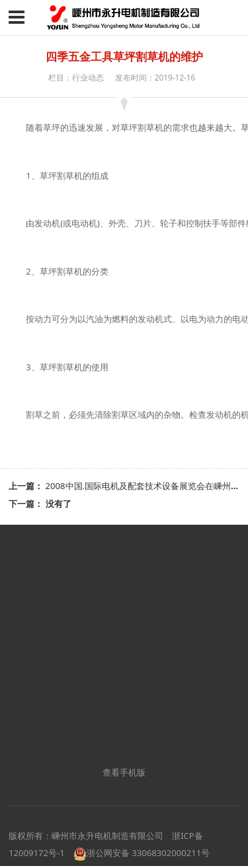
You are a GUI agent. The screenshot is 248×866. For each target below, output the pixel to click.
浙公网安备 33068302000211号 (141, 853)
